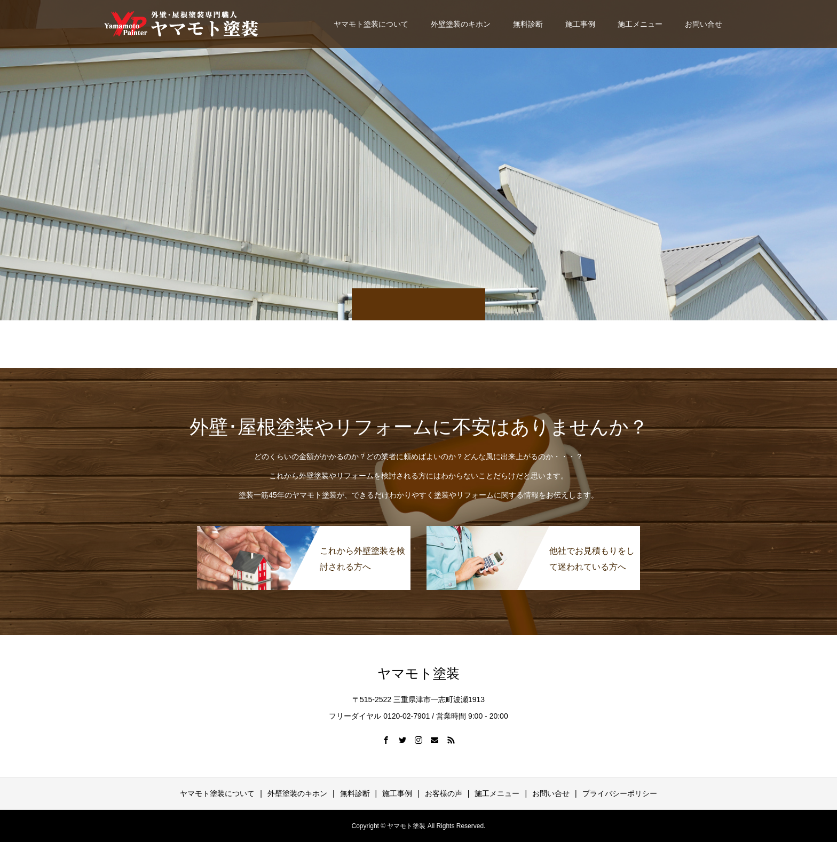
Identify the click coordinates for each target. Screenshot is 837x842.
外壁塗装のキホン (461, 24)
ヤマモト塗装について (371, 24)
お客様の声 (443, 793)
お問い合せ (703, 24)
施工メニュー (640, 24)
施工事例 (580, 24)
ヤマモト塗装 (418, 673)
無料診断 (528, 24)
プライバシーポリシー (619, 793)
